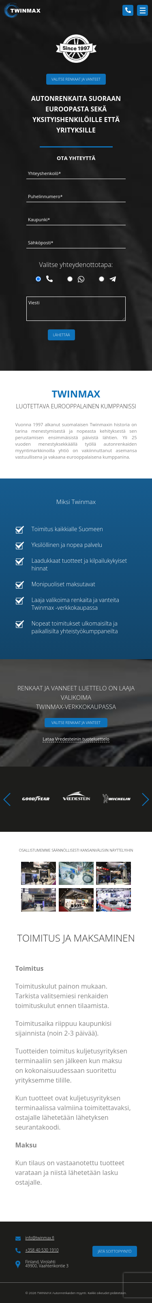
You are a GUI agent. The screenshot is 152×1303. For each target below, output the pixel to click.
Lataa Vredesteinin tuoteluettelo (76, 739)
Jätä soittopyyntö (114, 1251)
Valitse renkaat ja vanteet (76, 79)
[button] (145, 799)
